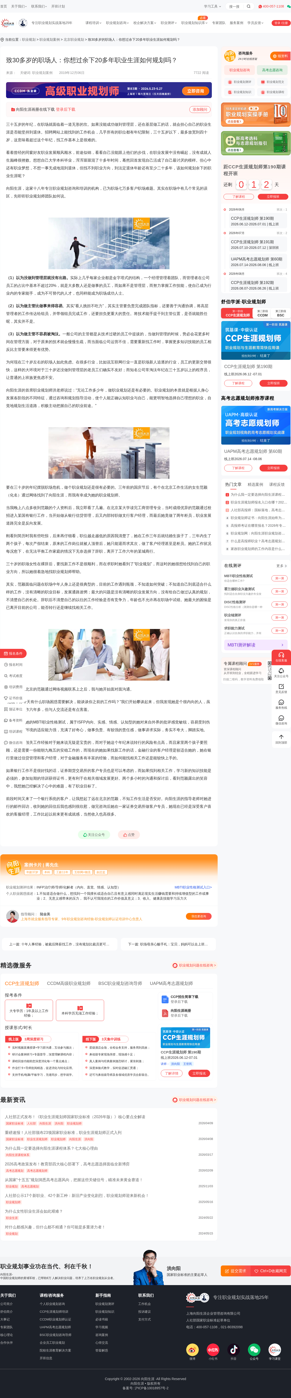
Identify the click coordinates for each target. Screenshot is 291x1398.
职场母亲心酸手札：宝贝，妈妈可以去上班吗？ (169, 944)
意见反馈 (281, 689)
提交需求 (235, 1271)
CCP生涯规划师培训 (54, 1311)
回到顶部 (281, 739)
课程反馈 (277, 484)
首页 (3, 6)
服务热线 (281, 704)
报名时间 (13, 665)
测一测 (279, 578)
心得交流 (101, 1342)
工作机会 (144, 1304)
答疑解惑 (101, 1350)
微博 (192, 1351)
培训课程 (13, 732)
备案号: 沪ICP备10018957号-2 (145, 1388)
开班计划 (58, 6)
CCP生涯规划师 (22, 983)
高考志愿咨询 (272, 70)
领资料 (280, 56)
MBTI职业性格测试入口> (193, 887)
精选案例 (255, 484)
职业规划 (29, 39)
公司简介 (6, 1304)
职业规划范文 (272, 82)
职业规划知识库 (194, 23)
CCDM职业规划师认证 (55, 1319)
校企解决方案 (145, 23)
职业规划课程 (272, 92)
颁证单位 (13, 709)
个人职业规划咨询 (52, 1304)
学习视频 (101, 1327)
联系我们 (39, 6)
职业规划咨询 (117, 23)
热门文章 (233, 484)
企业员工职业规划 (52, 1342)
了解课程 (238, 196)
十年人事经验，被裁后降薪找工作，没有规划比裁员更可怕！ (61, 944)
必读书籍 (101, 1319)
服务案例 (236, 23)
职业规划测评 (239, 82)
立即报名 (199, 1073)
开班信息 (46, 1358)
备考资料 (13, 720)
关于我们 (19, 6)
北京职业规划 (74, 39)
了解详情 (171, 1073)
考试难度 (13, 676)
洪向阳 (175, 1064)
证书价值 (13, 698)
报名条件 (13, 654)
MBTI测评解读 (241, 645)
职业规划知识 (239, 92)
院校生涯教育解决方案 (55, 1350)
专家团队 (219, 23)
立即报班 (273, 196)
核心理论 (6, 1335)
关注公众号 (95, 836)
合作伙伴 (6, 1342)
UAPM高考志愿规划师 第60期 (253, 451)
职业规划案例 (49, 39)
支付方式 (144, 1319)
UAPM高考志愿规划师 (171, 983)
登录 (278, 23)
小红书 (213, 1351)
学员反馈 (255, 23)
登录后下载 (65, 109)
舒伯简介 (6, 1311)
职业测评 (169, 23)
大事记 (5, 1319)
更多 (280, 566)
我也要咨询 (198, 916)
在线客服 (281, 657)
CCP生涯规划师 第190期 (181, 1052)
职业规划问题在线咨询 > (197, 965)
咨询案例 (101, 1335)
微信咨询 (13, 743)
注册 (285, 23)
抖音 (233, 1351)
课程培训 (93, 23)
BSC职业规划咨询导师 (120, 983)
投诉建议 (144, 1311)
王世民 (187, 1064)
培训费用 (13, 687)
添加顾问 (200, 110)
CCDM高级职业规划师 (69, 983)
